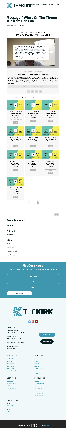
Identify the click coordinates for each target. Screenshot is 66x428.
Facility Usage (38, 388)
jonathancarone (12, 25)
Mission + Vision (11, 383)
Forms (36, 386)
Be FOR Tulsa (10, 368)
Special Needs (38, 368)
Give (58, 4)
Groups (33, 4)
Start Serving (10, 364)
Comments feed (12, 251)
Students (36, 364)
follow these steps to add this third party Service (30, 50)
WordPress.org (11, 255)
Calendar (36, 381)
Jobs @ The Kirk (11, 388)
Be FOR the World (11, 371)
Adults (36, 359)
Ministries (44, 4)
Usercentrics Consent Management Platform (34, 58)
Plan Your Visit (47, 335)
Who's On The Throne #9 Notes (50, 169)
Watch (15, 122)
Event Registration (39, 383)
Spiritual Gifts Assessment (41, 391)
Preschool (52, 4)
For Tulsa (20, 5)
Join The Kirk (10, 359)
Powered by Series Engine (53, 207)
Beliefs (8, 386)
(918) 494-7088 (11, 406)
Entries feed (10, 247)
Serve (38, 4)
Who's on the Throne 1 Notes (15, 119)
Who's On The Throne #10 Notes (33, 86)
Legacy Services (38, 395)
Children (36, 361)
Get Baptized (10, 361)
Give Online (47, 341)
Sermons (26, 4)
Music (36, 373)
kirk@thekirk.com (12, 412)
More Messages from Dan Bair (33, 71)
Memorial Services (39, 393)
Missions (37, 371)
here (24, 342)
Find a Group (10, 366)
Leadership (10, 381)
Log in (9, 243)
